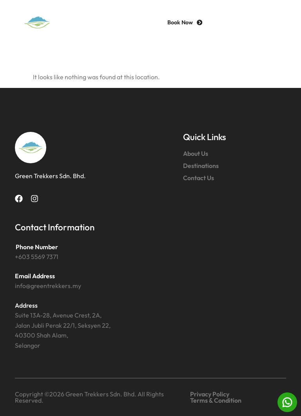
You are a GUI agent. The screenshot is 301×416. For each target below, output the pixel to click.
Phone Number (37, 247)
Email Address (35, 276)
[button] (272, 22)
